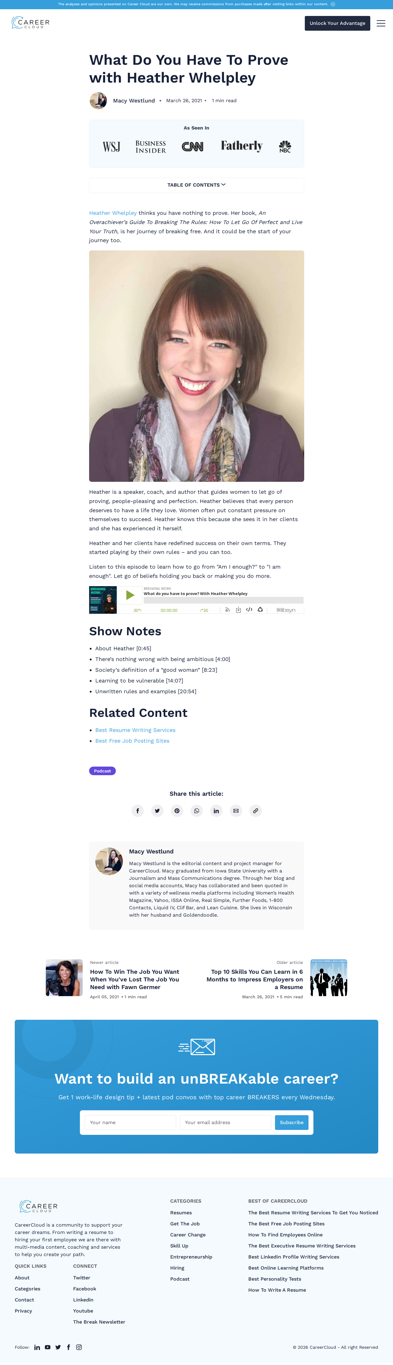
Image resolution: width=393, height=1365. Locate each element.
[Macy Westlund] (98, 100)
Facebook (84, 1291)
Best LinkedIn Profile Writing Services (293, 1259)
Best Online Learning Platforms (286, 1270)
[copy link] (256, 811)
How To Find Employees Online (285, 1237)
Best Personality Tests (274, 1281)
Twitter (81, 1280)
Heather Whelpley (113, 213)
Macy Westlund (135, 100)
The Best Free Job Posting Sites (286, 1226)
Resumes (181, 1215)
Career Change (188, 1237)
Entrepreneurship (191, 1259)
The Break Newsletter (99, 1324)
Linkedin (83, 1302)
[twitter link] (37, 1349)
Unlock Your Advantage (337, 24)
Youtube (83, 1313)
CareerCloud (323, 1349)
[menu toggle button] (381, 24)
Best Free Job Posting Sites (132, 740)
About (22, 1280)
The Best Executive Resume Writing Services (302, 1248)
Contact (24, 1302)
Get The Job (185, 1226)
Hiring (177, 1270)
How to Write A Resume (277, 1292)
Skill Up (179, 1248)
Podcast (102, 770)
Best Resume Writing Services (135, 730)
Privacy (23, 1313)
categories (27, 1291)
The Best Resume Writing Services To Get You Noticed (313, 1215)
